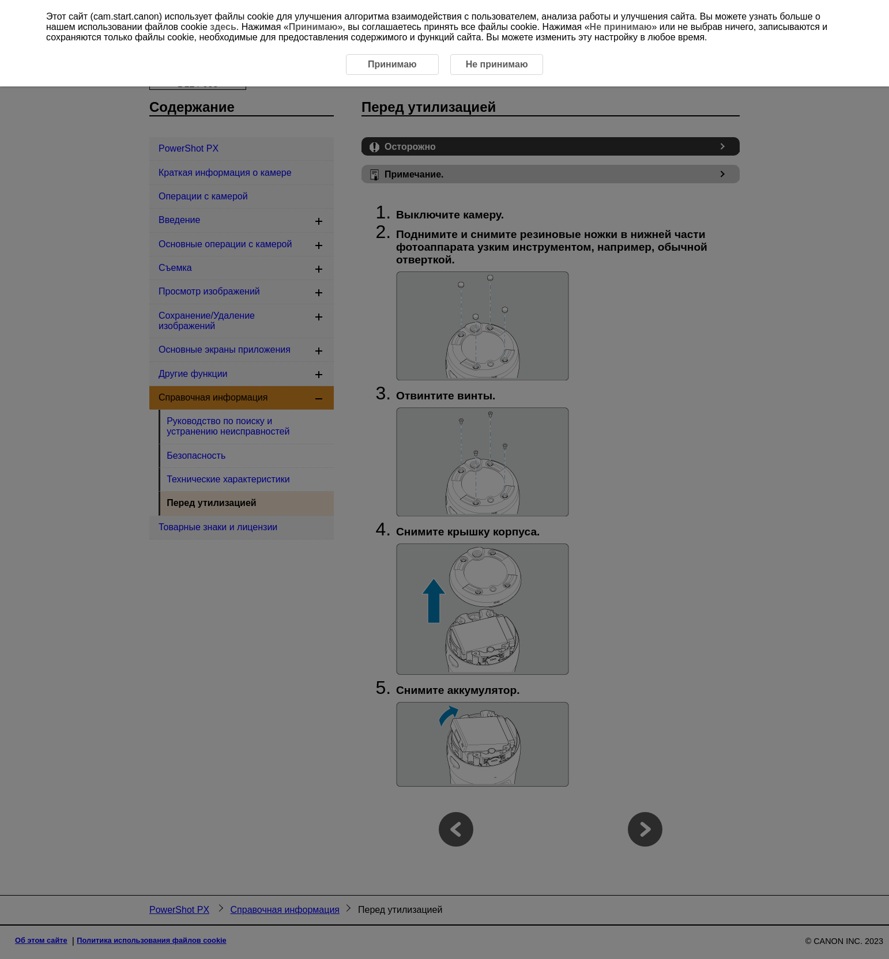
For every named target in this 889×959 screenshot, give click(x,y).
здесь (223, 27)
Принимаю (313, 27)
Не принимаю (621, 27)
